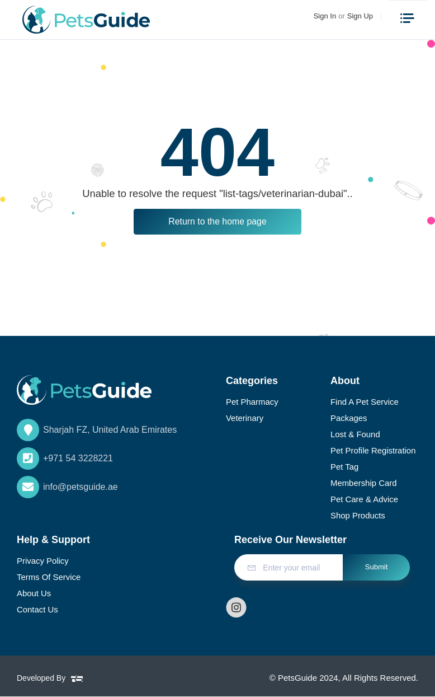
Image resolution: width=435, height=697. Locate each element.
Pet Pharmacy (252, 401)
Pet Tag (344, 467)
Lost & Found (355, 434)
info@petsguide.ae (67, 487)
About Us (34, 593)
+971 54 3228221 (65, 458)
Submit (376, 567)
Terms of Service (49, 577)
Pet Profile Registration (373, 451)
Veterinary (245, 418)
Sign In (325, 16)
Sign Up (360, 16)
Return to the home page (217, 221)
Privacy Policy (43, 561)
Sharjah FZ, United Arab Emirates (97, 430)
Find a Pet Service (364, 401)
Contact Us (37, 610)
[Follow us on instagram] (236, 608)
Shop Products (357, 516)
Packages (348, 418)
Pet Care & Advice (364, 499)
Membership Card (363, 483)
